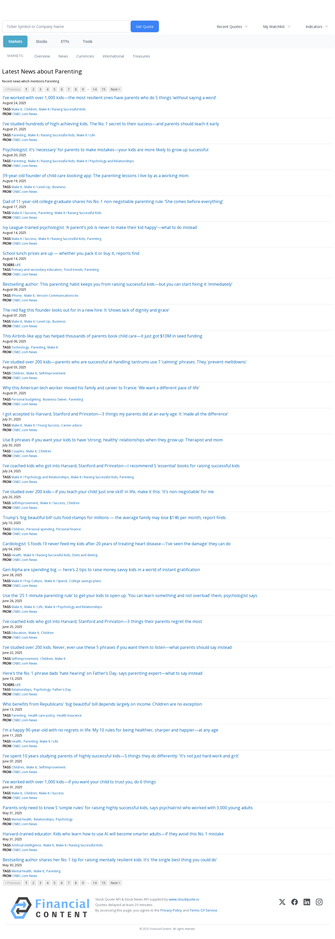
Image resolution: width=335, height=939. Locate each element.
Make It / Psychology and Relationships (105, 161)
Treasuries (141, 56)
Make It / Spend (55, 581)
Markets (15, 41)
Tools (87, 41)
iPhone (17, 295)
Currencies (85, 56)
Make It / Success (24, 213)
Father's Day (62, 689)
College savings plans (85, 581)
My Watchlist (274, 26)
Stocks (41, 41)
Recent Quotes (229, 26)
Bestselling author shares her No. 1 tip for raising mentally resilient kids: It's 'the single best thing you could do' (110, 860)
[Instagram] (319, 908)
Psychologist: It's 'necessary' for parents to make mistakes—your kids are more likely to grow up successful (105, 150)
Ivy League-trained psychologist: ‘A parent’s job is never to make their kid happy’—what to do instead (100, 227)
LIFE (18, 265)
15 (103, 89)
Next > (115, 89)
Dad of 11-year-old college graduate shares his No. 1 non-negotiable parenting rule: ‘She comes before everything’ (113, 201)
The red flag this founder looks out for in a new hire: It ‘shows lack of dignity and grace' (86, 310)
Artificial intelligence (26, 845)
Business (58, 187)
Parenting (19, 135)
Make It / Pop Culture (27, 581)
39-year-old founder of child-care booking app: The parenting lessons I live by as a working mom (95, 175)
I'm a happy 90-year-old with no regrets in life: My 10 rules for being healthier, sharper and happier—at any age (110, 730)
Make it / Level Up (37, 187)
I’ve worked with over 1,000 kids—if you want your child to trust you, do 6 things (79, 782)
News (63, 56)
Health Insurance (69, 715)
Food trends (73, 269)
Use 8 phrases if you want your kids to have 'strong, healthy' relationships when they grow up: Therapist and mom (113, 440)
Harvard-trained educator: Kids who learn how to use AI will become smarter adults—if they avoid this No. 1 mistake (113, 834)
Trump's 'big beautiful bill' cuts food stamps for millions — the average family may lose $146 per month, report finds (114, 517)
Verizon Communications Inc (58, 295)
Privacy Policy (171, 910)
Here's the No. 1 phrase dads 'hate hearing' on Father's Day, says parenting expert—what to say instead (102, 673)
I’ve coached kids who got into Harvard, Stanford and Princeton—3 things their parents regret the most (102, 621)
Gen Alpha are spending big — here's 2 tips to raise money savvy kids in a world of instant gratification (101, 569)
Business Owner (55, 399)
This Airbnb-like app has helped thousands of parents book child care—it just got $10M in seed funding (102, 336)
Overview (42, 56)
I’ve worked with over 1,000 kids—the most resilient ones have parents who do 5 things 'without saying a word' (109, 97)
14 (95, 89)
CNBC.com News (24, 114)
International (113, 56)
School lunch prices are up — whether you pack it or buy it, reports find (71, 253)
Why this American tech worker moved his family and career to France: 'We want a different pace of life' (101, 388)
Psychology (42, 689)
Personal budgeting (26, 399)
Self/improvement (52, 373)
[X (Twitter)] (282, 908)
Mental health (21, 819)
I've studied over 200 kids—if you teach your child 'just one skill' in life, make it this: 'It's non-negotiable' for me (108, 491)
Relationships (21, 689)
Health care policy (41, 715)
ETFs (65, 41)
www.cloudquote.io (184, 899)
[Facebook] (294, 908)
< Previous (12, 89)
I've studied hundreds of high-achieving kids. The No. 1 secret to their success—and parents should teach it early (111, 124)
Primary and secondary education (37, 269)
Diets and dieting (84, 555)
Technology (20, 347)
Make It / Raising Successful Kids (62, 109)
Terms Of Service (203, 910)
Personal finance (68, 529)
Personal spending (40, 529)
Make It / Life (86, 135)
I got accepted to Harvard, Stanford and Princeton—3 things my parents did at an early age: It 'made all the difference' (115, 414)
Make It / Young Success (41, 425)
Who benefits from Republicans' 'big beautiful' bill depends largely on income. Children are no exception (102, 704)
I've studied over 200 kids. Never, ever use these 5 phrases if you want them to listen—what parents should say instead (117, 647)
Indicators (314, 26)
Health (16, 555)
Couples (18, 451)
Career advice (71, 425)
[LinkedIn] (307, 908)
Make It (17, 109)
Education (19, 633)
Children (30, 109)
